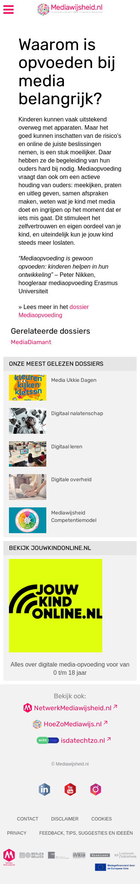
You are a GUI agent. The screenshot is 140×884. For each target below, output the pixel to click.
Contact (27, 819)
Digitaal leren (66, 446)
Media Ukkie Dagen (73, 380)
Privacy (17, 833)
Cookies (101, 819)
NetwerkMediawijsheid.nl (72, 708)
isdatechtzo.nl (83, 740)
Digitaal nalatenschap (77, 413)
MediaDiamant (31, 342)
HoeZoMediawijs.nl (73, 724)
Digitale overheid (71, 479)
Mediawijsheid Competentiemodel (73, 516)
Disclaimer (64, 819)
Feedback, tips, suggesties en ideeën (86, 833)
